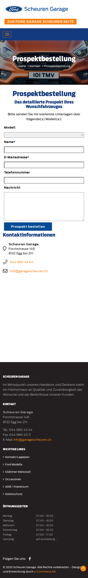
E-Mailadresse (15, 157)
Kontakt (35, 66)
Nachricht (12, 187)
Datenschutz (13, 494)
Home (22, 66)
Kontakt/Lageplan (17, 457)
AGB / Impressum (17, 486)
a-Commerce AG (45, 571)
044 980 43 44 (21, 262)
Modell (9, 127)
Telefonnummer (17, 172)
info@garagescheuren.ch (29, 271)
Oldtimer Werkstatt (18, 471)
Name (9, 142)
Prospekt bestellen (28, 226)
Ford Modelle (13, 464)
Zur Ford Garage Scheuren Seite (40, 21)
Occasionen (13, 479)
